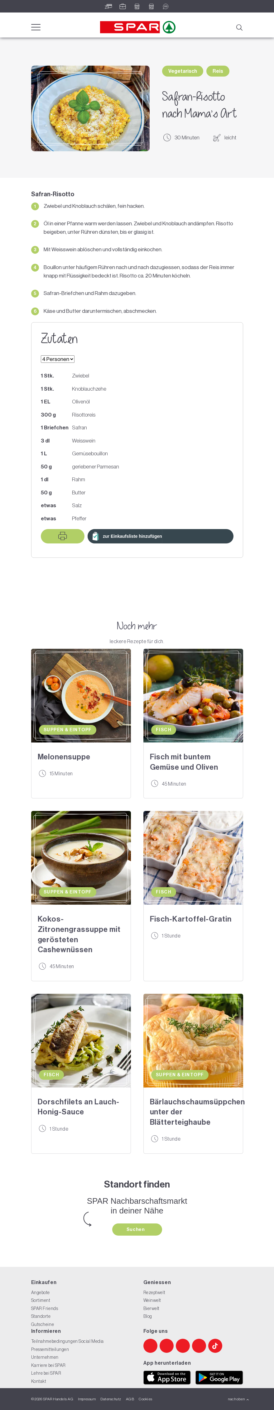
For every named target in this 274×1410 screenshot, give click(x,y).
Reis (218, 71)
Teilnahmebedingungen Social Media (67, 1341)
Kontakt (38, 1381)
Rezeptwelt (154, 1292)
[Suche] (239, 27)
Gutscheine (42, 1324)
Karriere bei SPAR (48, 1365)
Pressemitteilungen (50, 1349)
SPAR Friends (44, 1308)
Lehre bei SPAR (46, 1373)
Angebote (40, 1292)
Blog (147, 1316)
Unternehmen (45, 1357)
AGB (130, 1399)
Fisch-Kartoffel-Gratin (191, 919)
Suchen (136, 1229)
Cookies (145, 1399)
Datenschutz (110, 1399)
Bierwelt (151, 1308)
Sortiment (40, 1300)
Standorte (41, 1316)
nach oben (238, 1399)
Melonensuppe (64, 756)
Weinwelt (152, 1300)
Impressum (87, 1399)
